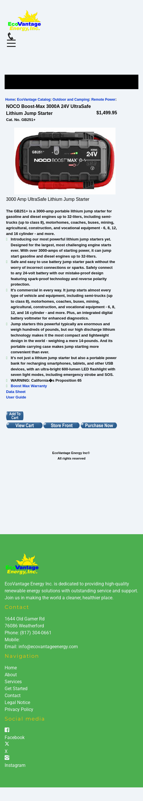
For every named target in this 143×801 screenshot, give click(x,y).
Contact (13, 695)
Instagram (15, 765)
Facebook (15, 737)
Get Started (16, 688)
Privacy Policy (19, 709)
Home (10, 100)
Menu (11, 40)
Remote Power (103, 100)
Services (13, 681)
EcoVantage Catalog (33, 100)
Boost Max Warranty (29, 386)
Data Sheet (15, 392)
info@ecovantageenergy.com (48, 646)
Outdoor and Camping (70, 100)
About (11, 674)
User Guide (16, 397)
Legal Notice (17, 702)
